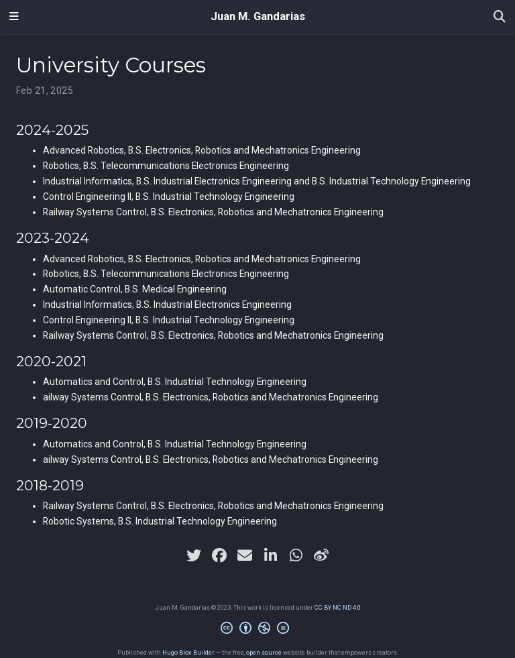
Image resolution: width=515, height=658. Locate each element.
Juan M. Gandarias (258, 16)
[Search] (500, 17)
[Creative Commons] (257, 630)
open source (264, 652)
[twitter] (194, 555)
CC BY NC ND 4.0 (337, 607)
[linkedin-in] (270, 555)
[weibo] (321, 555)
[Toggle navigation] (14, 17)
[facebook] (219, 555)
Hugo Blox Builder (188, 652)
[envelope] (245, 555)
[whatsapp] (296, 555)
